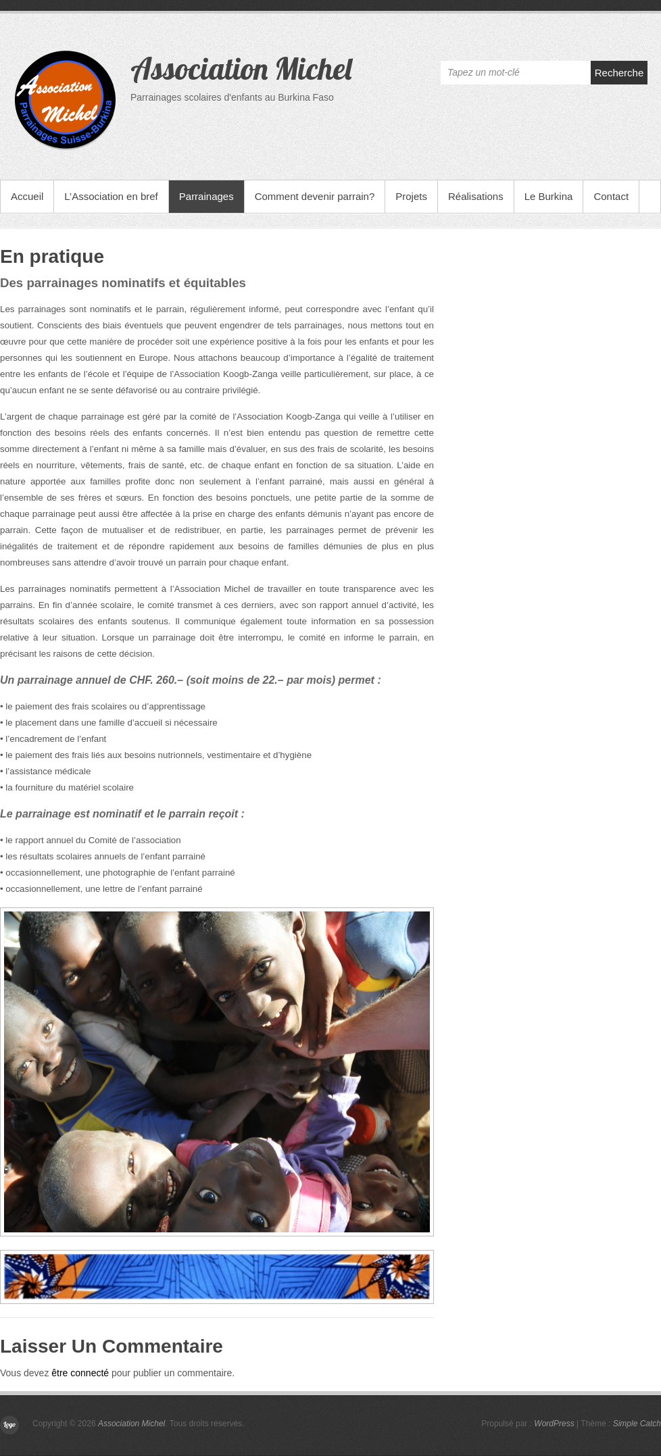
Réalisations (476, 196)
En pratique (52, 256)
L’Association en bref (110, 196)
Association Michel (240, 68)
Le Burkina (548, 196)
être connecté (80, 1372)
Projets (411, 196)
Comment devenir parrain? (315, 196)
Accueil (27, 196)
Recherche (619, 72)
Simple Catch (637, 1423)
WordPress (554, 1423)
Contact (611, 196)
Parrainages (206, 196)
